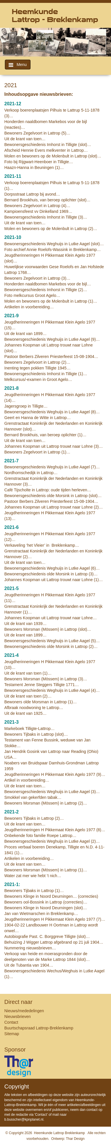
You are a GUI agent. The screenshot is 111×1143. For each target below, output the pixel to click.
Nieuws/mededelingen (24, 1010)
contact (92, 1110)
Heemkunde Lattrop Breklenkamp (59, 1133)
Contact (11, 1022)
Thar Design (75, 1139)
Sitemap (11, 1033)
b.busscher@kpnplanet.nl (23, 1119)
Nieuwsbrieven (17, 1016)
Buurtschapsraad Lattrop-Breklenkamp (38, 1028)
